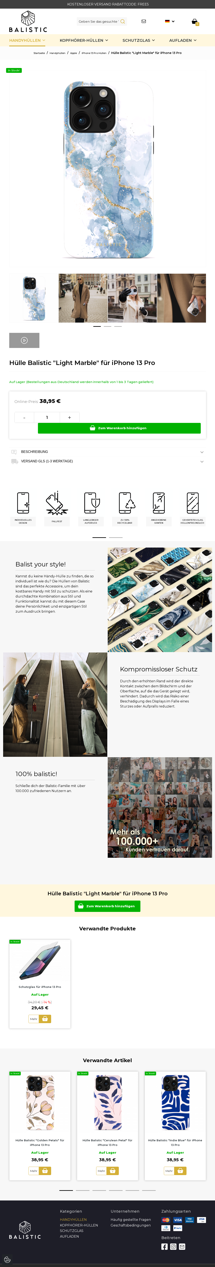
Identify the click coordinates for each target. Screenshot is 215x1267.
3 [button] (118, 326)
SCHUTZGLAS (136, 40)
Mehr (31, 1010)
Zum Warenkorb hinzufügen (141, 417)
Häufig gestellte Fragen (131, 1210)
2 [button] (107, 326)
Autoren (193, 1261)
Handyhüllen (25, 40)
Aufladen (180, 40)
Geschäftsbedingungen (131, 1216)
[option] (33, 301)
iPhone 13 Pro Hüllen (99, 53)
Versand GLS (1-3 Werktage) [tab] (107, 451)
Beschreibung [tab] (107, 441)
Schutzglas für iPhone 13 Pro (40, 978)
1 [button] (97, 326)
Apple (73, 53)
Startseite (32, 53)
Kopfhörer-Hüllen (81, 40)
